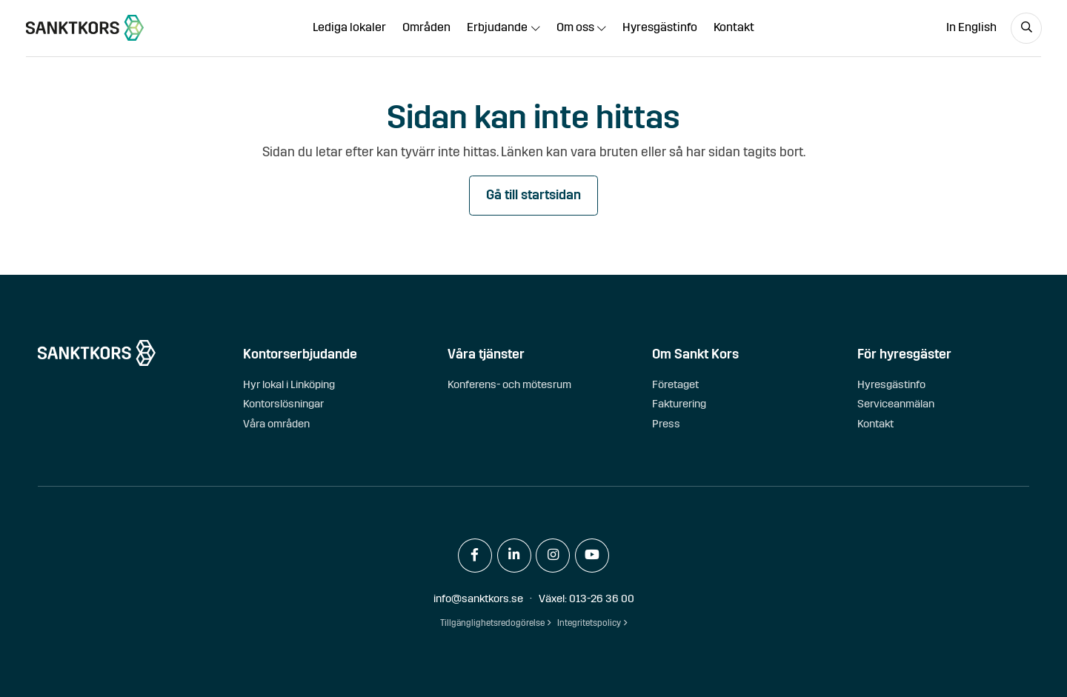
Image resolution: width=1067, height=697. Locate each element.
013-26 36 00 (601, 598)
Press (666, 423)
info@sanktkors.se (478, 598)
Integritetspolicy (589, 623)
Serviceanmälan (895, 403)
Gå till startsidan (533, 195)
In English (971, 27)
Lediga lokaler (349, 27)
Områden (426, 27)
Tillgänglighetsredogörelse (492, 623)
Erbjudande (497, 27)
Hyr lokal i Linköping (289, 384)
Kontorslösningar (283, 403)
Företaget (675, 384)
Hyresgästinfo (659, 27)
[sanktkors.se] (84, 28)
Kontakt (734, 27)
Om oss (575, 27)
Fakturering (679, 403)
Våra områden (276, 423)
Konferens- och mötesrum (509, 384)
